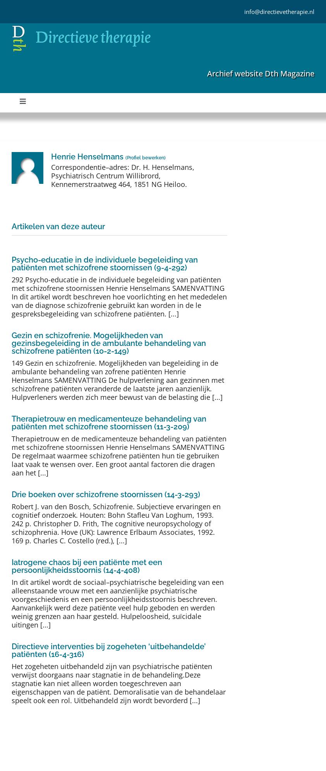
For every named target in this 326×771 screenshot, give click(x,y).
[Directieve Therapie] (81, 26)
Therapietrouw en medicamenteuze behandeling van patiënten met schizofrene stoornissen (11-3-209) (109, 422)
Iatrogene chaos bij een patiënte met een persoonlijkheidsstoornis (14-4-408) (87, 566)
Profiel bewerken (145, 158)
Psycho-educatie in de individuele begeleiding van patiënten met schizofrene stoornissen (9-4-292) (105, 263)
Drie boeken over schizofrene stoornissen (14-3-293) (106, 494)
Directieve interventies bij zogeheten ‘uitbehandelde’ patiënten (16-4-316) (109, 650)
